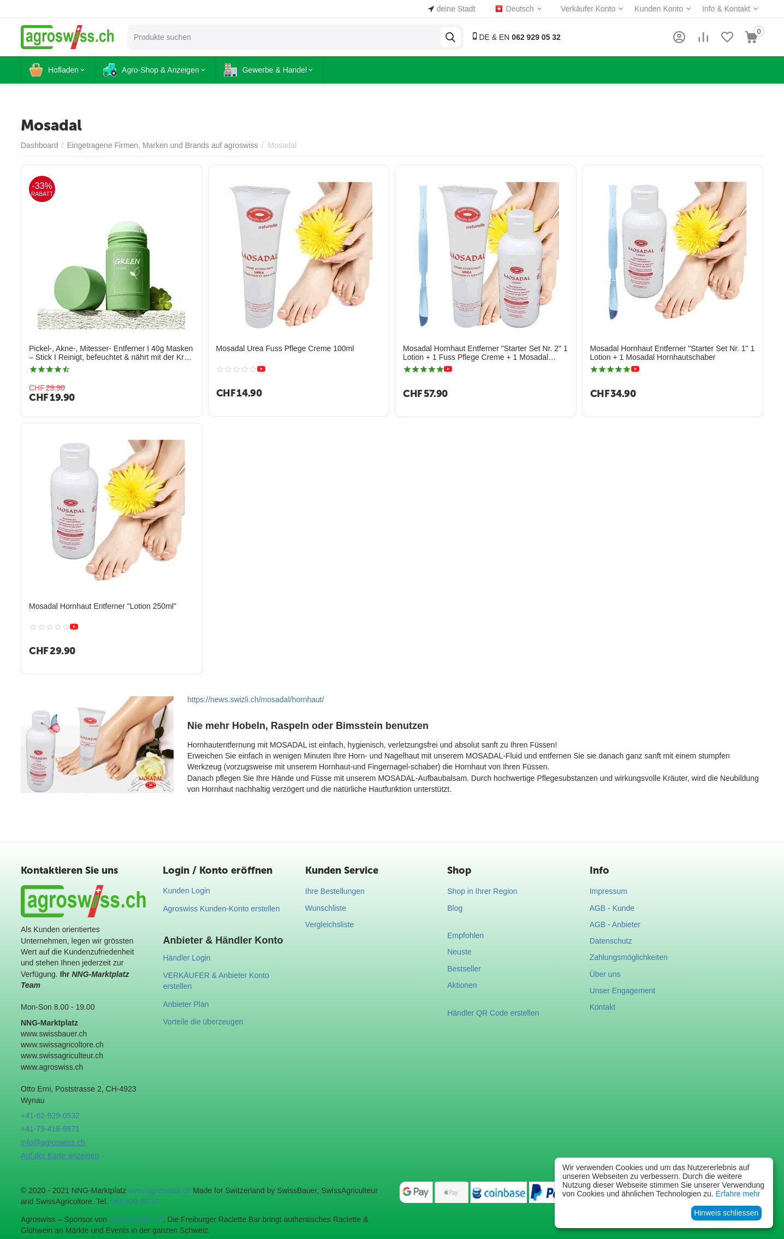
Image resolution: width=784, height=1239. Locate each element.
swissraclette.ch (136, 1219)
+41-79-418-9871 (50, 1128)
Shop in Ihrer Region (482, 891)
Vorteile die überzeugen (203, 1021)
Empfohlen (465, 935)
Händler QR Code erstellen (493, 1013)
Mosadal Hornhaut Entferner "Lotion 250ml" (102, 606)
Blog (454, 908)
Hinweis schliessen (726, 1212)
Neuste (459, 951)
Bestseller (463, 968)
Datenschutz (611, 940)
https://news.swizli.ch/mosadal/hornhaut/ (255, 699)
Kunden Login (186, 890)
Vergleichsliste (329, 924)
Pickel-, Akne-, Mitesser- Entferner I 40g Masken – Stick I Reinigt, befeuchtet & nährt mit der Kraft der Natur (111, 353)
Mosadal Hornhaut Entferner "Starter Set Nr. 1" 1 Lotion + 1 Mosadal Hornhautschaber (672, 353)
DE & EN (515, 37)
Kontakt (602, 1007)
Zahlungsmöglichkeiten (629, 957)
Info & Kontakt (726, 8)
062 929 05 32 (134, 1201)
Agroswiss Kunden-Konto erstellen (221, 908)
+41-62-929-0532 (50, 1115)
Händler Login (186, 957)
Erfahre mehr (738, 1193)
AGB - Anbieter (615, 924)
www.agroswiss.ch (159, 1190)
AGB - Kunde (612, 908)
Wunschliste (325, 908)
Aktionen (462, 985)
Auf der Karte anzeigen (60, 1155)
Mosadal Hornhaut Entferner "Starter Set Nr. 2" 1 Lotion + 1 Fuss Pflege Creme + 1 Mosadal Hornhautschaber (485, 353)
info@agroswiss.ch (53, 1142)
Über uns (605, 974)
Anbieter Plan (186, 1004)
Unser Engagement (623, 990)
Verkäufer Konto (588, 8)
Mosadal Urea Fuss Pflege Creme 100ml (285, 348)
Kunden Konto (658, 8)
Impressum (608, 891)
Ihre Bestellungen (335, 891)
